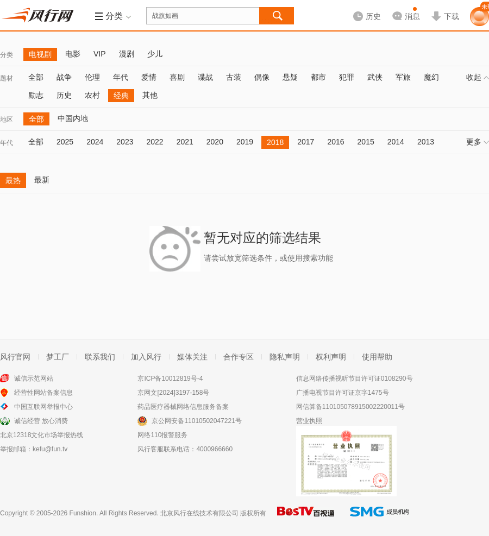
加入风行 (146, 356)
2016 (335, 141)
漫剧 (126, 53)
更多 (477, 141)
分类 (6, 55)
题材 (6, 78)
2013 (425, 141)
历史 (64, 95)
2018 (275, 142)
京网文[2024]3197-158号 (173, 392)
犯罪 (346, 77)
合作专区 (238, 356)
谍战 (205, 77)
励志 (35, 95)
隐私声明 (284, 356)
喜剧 (177, 77)
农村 (92, 95)
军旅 (403, 77)
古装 (233, 77)
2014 (395, 141)
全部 (35, 77)
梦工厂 (57, 356)
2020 (214, 141)
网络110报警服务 (162, 435)
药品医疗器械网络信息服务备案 (183, 407)
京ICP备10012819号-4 (170, 378)
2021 (185, 141)
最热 (13, 180)
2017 (305, 141)
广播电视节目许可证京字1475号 (342, 392)
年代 (120, 77)
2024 (94, 141)
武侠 (375, 77)
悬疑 (290, 77)
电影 (72, 53)
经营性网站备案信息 (43, 392)
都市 (318, 77)
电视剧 (40, 54)
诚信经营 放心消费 (41, 421)
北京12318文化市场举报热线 (41, 435)
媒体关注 (192, 356)
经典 (121, 95)
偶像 (261, 77)
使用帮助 (377, 356)
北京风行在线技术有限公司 (199, 513)
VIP (99, 53)
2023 (124, 141)
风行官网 (15, 356)
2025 (65, 141)
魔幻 (431, 77)
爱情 (148, 77)
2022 (154, 141)
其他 (150, 95)
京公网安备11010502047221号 (196, 421)
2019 (244, 141)
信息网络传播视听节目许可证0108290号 (354, 378)
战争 (64, 77)
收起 (477, 77)
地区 (6, 119)
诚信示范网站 (33, 378)
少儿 (154, 53)
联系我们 (100, 356)
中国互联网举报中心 (43, 407)
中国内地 (73, 118)
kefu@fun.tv (50, 449)
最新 (41, 179)
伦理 (92, 77)
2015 (366, 141)
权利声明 (331, 356)
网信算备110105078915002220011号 (350, 407)
